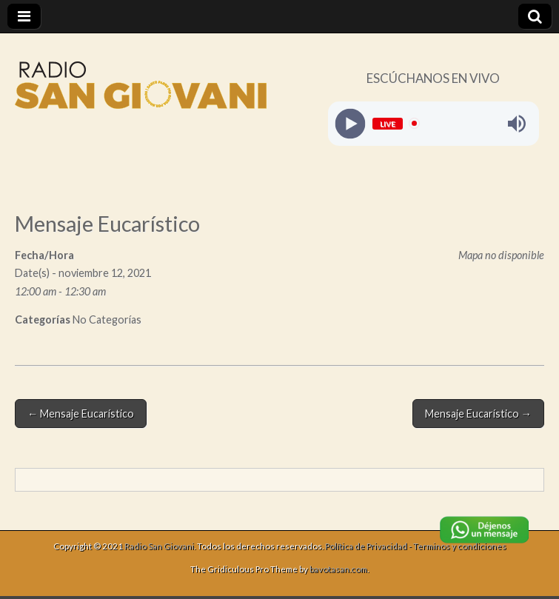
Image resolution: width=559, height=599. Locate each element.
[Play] (350, 123)
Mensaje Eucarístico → (478, 413)
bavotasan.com (338, 569)
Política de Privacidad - (369, 546)
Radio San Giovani (159, 546)
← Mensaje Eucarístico (80, 413)
